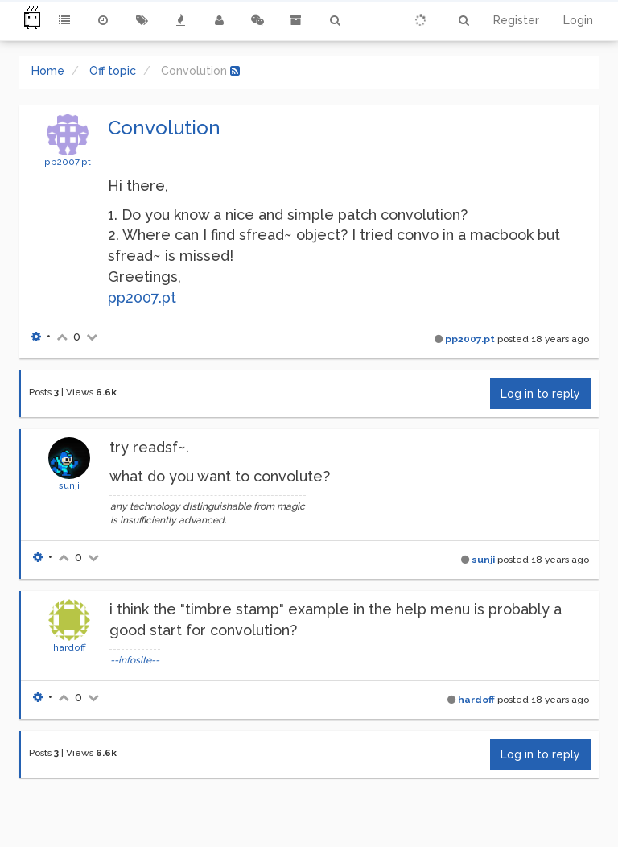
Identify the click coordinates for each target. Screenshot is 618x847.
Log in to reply (540, 393)
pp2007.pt (67, 161)
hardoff (69, 647)
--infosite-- (134, 660)
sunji (69, 485)
